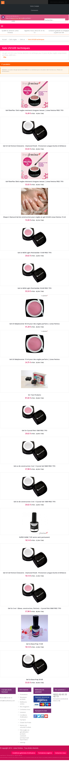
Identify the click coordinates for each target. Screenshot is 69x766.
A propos (23, 720)
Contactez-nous (25, 709)
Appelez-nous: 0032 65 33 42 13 (34, 32)
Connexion (34, 10)
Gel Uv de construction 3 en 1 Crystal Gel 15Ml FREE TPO (34, 502)
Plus (4, 57)
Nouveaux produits (23, 698)
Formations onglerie (45, 753)
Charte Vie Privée (25, 722)
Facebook (35, 716)
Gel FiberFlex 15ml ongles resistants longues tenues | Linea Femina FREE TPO (34, 110)
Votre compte (34, 6)
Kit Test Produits (34, 395)
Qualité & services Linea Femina (10, 32)
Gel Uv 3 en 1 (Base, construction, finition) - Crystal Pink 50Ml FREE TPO (34, 608)
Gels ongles (13, 39)
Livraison (23, 712)
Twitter (39, 716)
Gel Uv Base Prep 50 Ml (34, 679)
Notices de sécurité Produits (25, 726)
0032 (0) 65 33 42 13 (60, 695)
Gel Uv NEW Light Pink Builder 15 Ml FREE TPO (34, 253)
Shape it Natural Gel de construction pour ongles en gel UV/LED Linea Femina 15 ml (34, 217)
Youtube (46, 716)
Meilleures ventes (23, 703)
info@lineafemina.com (7, 701)
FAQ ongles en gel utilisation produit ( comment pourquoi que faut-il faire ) (24, 735)
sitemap (22, 742)
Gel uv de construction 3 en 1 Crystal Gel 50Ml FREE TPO (34, 466)
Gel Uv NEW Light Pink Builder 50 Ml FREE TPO (34, 288)
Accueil (4, 39)
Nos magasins (24, 707)
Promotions (24, 694)
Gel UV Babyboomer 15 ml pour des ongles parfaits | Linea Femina (34, 359)
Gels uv (22, 39)
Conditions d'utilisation (24, 716)
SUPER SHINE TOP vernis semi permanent (34, 537)
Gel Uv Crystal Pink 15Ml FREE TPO (34, 430)
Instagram (42, 716)
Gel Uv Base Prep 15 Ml (34, 644)
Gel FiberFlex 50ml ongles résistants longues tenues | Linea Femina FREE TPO (34, 181)
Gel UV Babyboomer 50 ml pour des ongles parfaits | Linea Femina (34, 324)
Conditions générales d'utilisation (23, 753)
